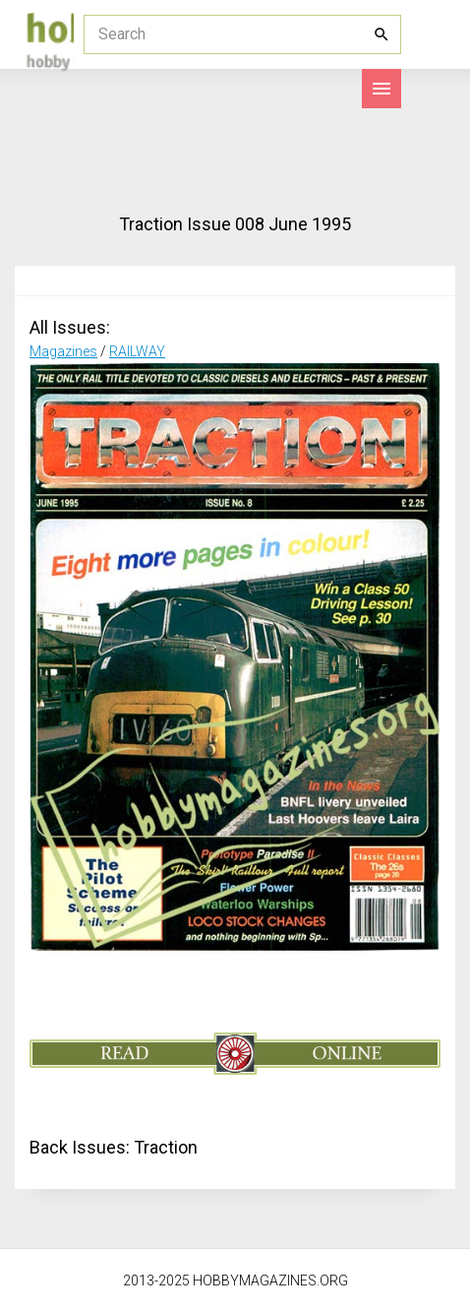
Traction (166, 1147)
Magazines (63, 351)
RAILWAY (137, 351)
